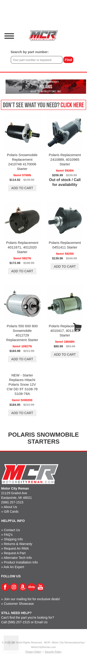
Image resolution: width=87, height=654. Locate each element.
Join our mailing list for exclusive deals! (32, 599)
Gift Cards (11, 511)
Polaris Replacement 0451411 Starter (65, 245)
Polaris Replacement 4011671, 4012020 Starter (22, 247)
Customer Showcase (19, 604)
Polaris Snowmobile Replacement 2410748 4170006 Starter (22, 162)
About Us (10, 507)
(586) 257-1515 (12, 502)
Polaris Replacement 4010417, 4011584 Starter (65, 330)
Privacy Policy (33, 651)
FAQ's (8, 534)
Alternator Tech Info (18, 558)
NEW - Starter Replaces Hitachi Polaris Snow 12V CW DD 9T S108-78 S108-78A (22, 384)
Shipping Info (13, 539)
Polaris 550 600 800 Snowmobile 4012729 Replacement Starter (22, 333)
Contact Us (12, 530)
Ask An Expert (14, 567)
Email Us (41, 622)
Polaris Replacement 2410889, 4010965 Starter (65, 159)
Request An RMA (16, 548)
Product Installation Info (21, 562)
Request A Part (15, 553)
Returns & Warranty (18, 544)
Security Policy (53, 651)
